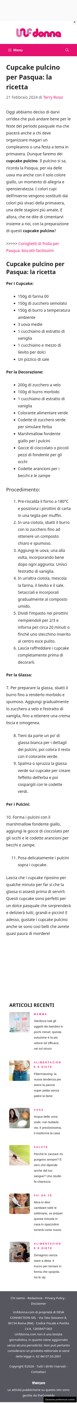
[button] (67, 50)
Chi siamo (18, 1298)
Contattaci (38, 1372)
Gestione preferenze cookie (60, 1399)
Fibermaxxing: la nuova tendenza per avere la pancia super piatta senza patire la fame (47, 1085)
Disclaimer (38, 1303)
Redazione (35, 1298)
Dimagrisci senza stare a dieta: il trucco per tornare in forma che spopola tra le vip (47, 1266)
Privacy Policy (55, 1298)
